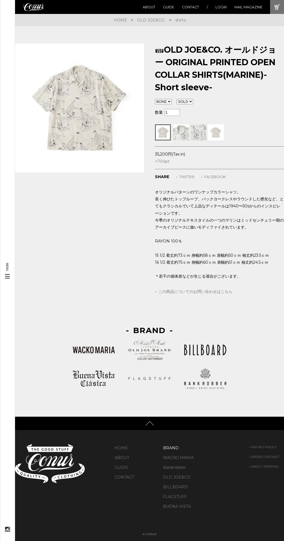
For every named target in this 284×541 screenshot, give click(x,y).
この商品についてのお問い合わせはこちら (195, 291)
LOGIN (221, 7)
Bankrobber (174, 467)
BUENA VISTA (177, 506)
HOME (120, 20)
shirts (180, 20)
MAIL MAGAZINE (248, 7)
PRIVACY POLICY (263, 447)
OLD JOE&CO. (151, 20)
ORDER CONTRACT (265, 457)
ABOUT (149, 7)
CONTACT (190, 7)
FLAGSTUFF (175, 496)
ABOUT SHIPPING (265, 467)
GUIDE (168, 7)
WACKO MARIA (178, 457)
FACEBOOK (215, 176)
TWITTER (187, 176)
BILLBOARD (175, 486)
